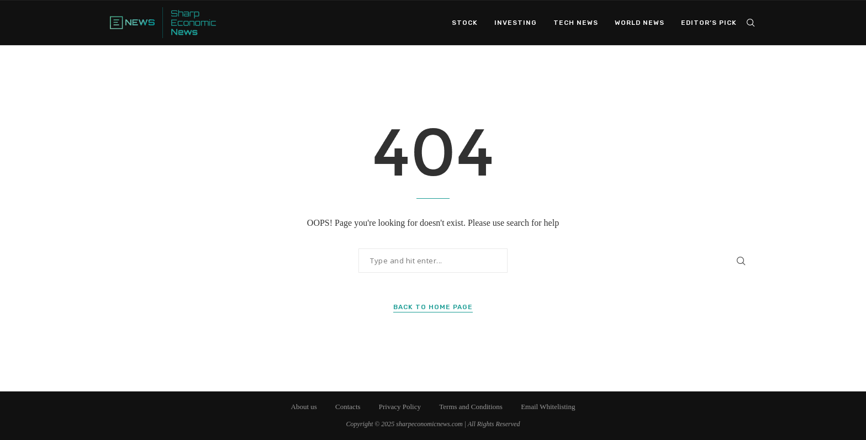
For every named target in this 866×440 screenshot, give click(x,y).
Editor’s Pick (709, 22)
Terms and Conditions (471, 406)
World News (639, 22)
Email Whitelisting (548, 406)
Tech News (575, 22)
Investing (515, 22)
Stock (465, 22)
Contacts (348, 406)
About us (304, 406)
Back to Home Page (433, 307)
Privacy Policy (400, 406)
